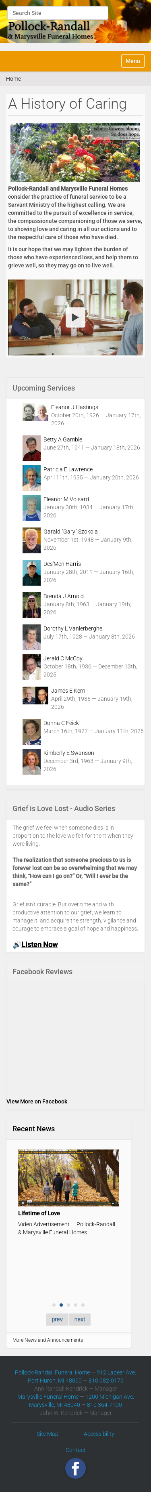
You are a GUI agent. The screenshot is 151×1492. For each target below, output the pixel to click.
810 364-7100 (104, 1405)
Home (13, 79)
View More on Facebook (36, 1101)
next (79, 1319)
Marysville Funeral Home (48, 1396)
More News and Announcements (47, 1340)
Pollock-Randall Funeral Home (52, 1372)
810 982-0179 (106, 1380)
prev (57, 1319)
